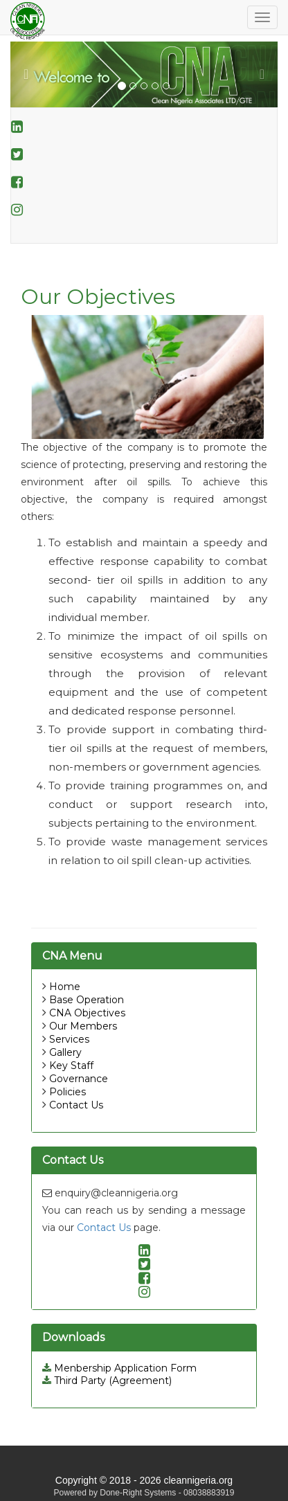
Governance (78, 1078)
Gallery (65, 1052)
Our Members (83, 1026)
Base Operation (86, 1000)
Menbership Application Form (119, 1368)
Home (64, 986)
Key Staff (71, 1065)
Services (69, 1039)
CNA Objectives (87, 1013)
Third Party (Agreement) (107, 1380)
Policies (67, 1092)
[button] (30, 74)
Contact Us (76, 1105)
